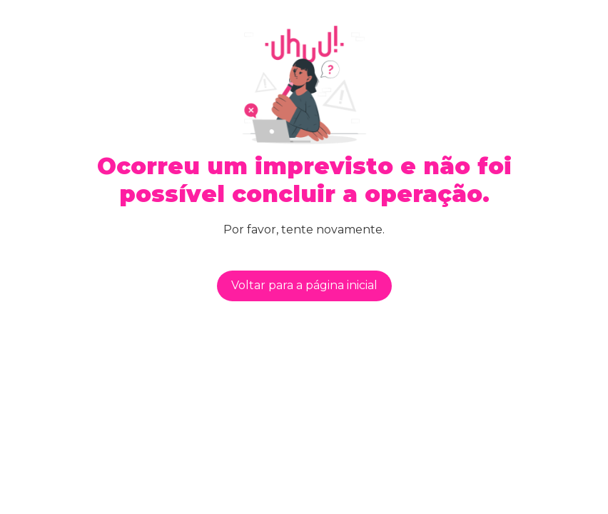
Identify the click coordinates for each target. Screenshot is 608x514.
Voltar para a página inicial (304, 285)
